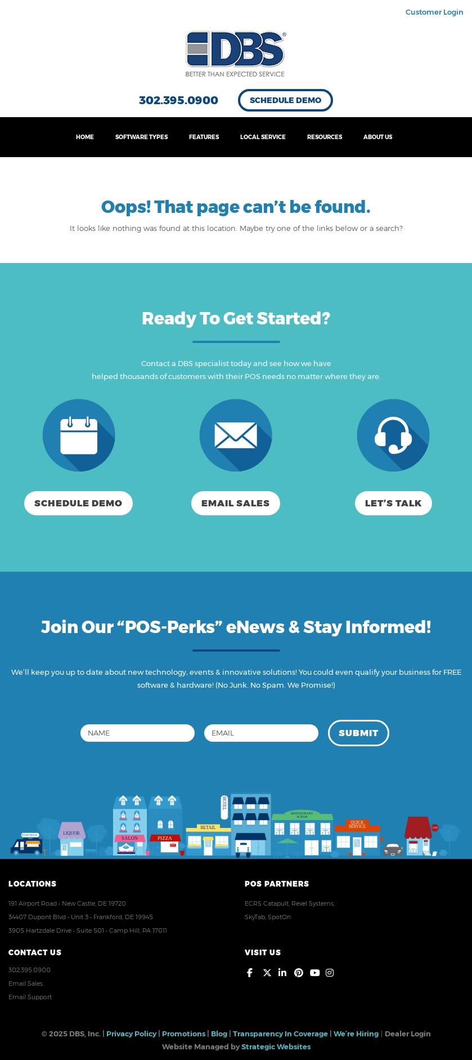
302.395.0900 (178, 100)
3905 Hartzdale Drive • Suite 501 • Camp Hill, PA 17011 (87, 930)
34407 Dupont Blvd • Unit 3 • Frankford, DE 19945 (80, 917)
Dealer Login (408, 1033)
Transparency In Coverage (280, 1033)
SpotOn (279, 917)
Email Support (30, 997)
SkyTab (255, 917)
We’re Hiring (356, 1033)
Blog (219, 1033)
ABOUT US (377, 137)
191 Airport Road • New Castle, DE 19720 (67, 903)
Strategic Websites (276, 1046)
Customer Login (435, 11)
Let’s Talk (393, 503)
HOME (85, 137)
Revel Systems (312, 903)
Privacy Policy (131, 1033)
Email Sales (235, 503)
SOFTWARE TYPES (141, 137)
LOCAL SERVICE (263, 137)
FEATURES (204, 137)
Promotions (183, 1033)
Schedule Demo (285, 100)
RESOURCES (324, 137)
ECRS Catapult (267, 903)
